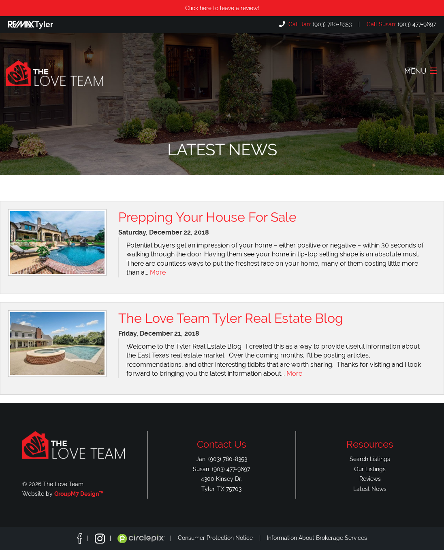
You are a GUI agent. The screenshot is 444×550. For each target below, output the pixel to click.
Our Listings (370, 468)
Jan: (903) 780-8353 (221, 458)
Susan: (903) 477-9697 (221, 468)
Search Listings (370, 458)
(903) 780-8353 (319, 24)
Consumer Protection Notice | (222, 538)
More (158, 272)
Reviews (370, 478)
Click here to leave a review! (222, 7)
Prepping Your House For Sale (207, 216)
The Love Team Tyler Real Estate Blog (230, 318)
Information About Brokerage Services (317, 538)
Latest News (369, 488)
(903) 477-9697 (400, 24)
